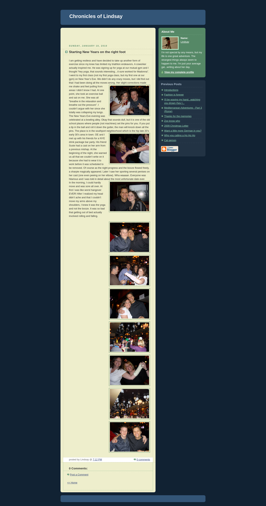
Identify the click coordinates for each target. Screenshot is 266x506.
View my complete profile (179, 72)
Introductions (171, 90)
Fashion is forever (174, 94)
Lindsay (185, 42)
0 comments (143, 459)
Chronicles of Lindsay (96, 16)
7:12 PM (97, 459)
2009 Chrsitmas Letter (176, 125)
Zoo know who (172, 121)
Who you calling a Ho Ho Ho (179, 135)
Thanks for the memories (177, 116)
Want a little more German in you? (183, 130)
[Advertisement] (108, 35)
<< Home (72, 482)
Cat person (170, 140)
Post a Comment (79, 474)
